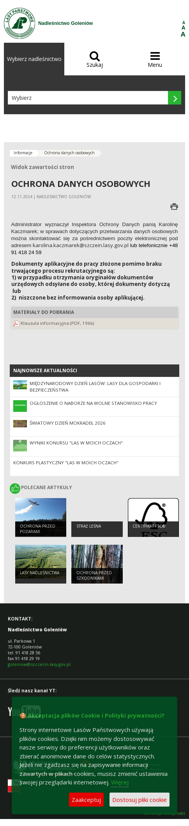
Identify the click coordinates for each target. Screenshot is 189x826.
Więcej (120, 782)
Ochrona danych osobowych (69, 152)
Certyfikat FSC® (148, 526)
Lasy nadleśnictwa (39, 572)
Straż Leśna (88, 526)
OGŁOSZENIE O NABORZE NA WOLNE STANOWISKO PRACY (93, 403)
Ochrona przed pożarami (37, 529)
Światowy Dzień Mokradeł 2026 (68, 423)
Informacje (23, 152)
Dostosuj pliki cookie (139, 799)
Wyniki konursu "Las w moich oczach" (76, 443)
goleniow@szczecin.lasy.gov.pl (39, 664)
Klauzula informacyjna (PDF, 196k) (57, 323)
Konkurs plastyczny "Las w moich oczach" (65, 462)
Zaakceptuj (86, 799)
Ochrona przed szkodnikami (94, 575)
